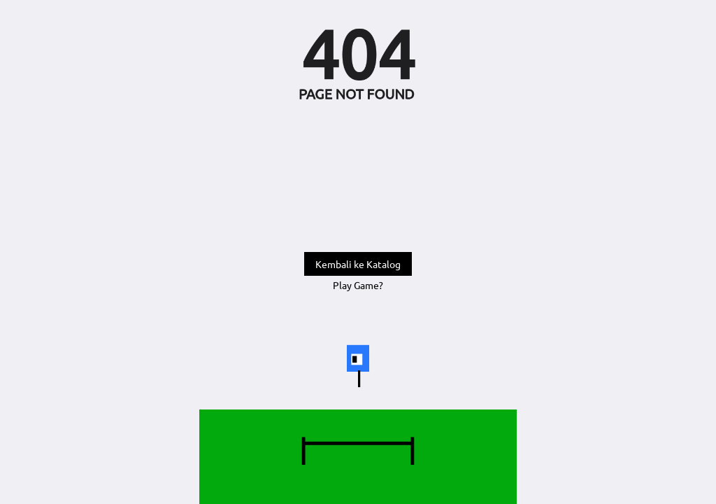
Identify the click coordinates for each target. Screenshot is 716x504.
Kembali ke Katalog (358, 264)
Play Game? (358, 285)
